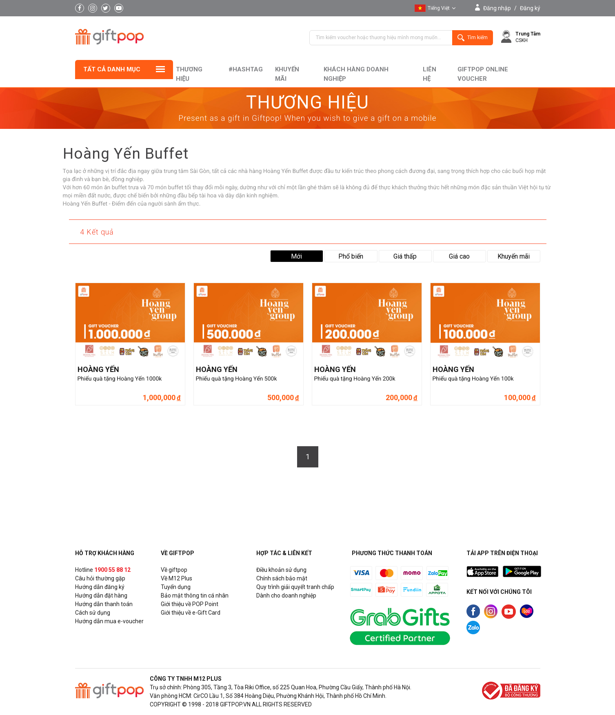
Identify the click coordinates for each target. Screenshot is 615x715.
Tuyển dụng (176, 587)
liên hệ (429, 74)
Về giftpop (174, 570)
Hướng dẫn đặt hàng (101, 595)
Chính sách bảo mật (281, 578)
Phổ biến (350, 256)
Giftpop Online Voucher (482, 74)
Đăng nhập (497, 8)
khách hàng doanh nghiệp (356, 74)
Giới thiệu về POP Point (189, 604)
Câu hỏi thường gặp (100, 578)
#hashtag (246, 69)
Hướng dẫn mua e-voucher (109, 621)
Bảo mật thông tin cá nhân (195, 595)
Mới (296, 256)
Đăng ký (530, 8)
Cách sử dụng (92, 612)
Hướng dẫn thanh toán (104, 604)
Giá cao (459, 256)
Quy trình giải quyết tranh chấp (295, 587)
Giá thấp (405, 256)
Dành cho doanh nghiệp (286, 595)
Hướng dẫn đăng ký (99, 587)
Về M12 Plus (176, 578)
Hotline (103, 570)
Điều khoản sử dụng (281, 570)
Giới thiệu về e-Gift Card (190, 612)
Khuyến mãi (287, 74)
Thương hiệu (189, 74)
